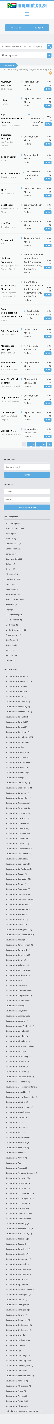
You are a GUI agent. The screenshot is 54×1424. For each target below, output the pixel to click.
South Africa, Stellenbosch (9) (19, 1325)
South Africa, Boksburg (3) (17, 752)
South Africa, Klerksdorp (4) (18, 975)
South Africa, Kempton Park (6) (19, 945)
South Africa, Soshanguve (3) (18, 1294)
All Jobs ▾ (9, 65)
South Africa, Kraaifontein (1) (18, 990)
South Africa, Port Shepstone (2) (20, 1198)
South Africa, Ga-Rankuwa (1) (19, 869)
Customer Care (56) (14, 559)
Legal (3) (9, 609)
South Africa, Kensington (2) (18, 955)
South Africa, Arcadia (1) (16, 686)
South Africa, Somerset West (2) (20, 1289)
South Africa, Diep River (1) (17, 823)
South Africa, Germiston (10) (18, 879)
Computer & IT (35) (14, 543)
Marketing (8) (12, 625)
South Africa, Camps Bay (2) (18, 782)
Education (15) (12, 574)
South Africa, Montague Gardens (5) (22, 1087)
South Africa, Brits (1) (15, 777)
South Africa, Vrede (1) (16, 1391)
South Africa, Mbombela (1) (18, 1041)
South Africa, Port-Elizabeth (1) (19, 1203)
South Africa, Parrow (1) (16, 1158)
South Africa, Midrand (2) (17, 1066)
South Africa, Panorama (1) (18, 1137)
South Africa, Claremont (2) (18, 808)
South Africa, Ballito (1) (16, 696)
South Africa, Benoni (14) (16, 727)
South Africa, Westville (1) (17, 1401)
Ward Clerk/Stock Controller (9, 381)
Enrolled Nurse (8, 430)
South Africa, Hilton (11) (16, 924)
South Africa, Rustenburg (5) (18, 1274)
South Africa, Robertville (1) (18, 1244)
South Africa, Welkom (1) (16, 1396)
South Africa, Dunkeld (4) (17, 838)
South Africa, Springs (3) (16, 1315)
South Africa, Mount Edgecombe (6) (21, 1097)
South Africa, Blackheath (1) (18, 732)
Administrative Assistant (8, 364)
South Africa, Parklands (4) (17, 1142)
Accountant (7, 239)
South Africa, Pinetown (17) (18, 1178)
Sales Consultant (9, 331)
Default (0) (10, 564)
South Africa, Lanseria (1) (17, 1021)
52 (44, 444)
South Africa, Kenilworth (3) (18, 950)
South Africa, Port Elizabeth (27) (20, 1193)
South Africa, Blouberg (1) (17, 742)
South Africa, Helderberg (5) (18, 904)
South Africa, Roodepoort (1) (18, 1259)
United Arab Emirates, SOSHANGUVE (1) (23, 1411)
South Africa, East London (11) (19, 853)
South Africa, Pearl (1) (15, 1163)
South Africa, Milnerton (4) (17, 1071)
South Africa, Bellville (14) (17, 722)
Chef (3, 190)
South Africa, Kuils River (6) (18, 1000)
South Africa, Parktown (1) (17, 1147)
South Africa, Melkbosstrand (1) (20, 1046)
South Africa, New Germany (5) (19, 1107)
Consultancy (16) (13, 554)
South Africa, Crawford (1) (17, 818)
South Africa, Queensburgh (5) (19, 1213)
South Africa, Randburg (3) (17, 1223)
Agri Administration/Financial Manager (13, 118)
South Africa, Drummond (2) (18, 833)
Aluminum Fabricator (6, 83)
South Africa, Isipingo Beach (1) (19, 929)
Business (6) (11, 538)
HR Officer (6, 223)
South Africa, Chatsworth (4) (18, 803)
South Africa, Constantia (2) (18, 813)
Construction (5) (13, 548)
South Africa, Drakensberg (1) (19, 828)
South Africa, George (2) (16, 874)
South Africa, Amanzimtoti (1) (19, 681)
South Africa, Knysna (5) (16, 985)
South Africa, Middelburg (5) (18, 1056)
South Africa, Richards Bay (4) (19, 1233)
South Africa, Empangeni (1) (18, 864)
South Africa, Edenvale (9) (17, 858)
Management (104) (14, 614)
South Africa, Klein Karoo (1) (18, 970)
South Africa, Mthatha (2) (17, 1102)
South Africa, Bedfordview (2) (19, 711)
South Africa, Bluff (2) (15, 747)
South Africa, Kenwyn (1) (16, 960)
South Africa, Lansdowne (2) (18, 1016)
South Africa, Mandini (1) (17, 1036)
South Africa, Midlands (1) (17, 1061)
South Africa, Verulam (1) (17, 1380)
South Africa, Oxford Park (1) (18, 1127)
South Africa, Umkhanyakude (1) (20, 1365)
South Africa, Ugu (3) (15, 1350)
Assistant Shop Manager (8, 287)
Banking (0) (11, 533)
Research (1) (11, 645)
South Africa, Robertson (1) (17, 1239)
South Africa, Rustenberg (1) (18, 1269)
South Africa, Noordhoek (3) (18, 1112)
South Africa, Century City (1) (18, 798)
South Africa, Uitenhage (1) (18, 1355)
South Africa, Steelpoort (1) (18, 1320)
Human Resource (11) (15, 599)
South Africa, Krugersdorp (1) (19, 995)
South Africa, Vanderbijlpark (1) (20, 1375)
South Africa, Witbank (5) (17, 1406)
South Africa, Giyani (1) (16, 884)
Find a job (38, 27)
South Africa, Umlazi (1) (16, 1370)
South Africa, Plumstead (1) (18, 1188)
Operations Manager (7, 136)
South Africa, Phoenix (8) (16, 1168)
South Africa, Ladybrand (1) (18, 1010)
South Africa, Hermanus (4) (18, 909)
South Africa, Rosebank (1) (17, 1264)
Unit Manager (8, 412)
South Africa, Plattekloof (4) (18, 1183)
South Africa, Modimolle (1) (18, 1081)
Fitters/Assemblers (10, 173)
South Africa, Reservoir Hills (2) (19, 1228)
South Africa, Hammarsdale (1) (19, 894)
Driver (4, 100)
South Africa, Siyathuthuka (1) (19, 1284)
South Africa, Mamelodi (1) (17, 1031)
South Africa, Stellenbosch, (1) (19, 1330)
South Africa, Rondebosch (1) (18, 1249)
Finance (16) (11, 584)
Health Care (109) (13, 594)
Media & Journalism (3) (16, 630)
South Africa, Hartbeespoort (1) (19, 899)
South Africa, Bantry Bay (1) (18, 706)
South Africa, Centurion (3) (17, 793)
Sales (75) (10, 650)
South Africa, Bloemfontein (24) (19, 737)
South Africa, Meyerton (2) (17, 1051)
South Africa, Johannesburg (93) (20, 934)
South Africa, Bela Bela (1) (17, 717)
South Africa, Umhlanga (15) (18, 1360)
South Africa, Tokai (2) (15, 1345)
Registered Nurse (10, 397)
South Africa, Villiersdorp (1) (18, 1386)
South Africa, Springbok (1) (18, 1304)
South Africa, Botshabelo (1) (18, 757)
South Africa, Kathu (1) (15, 939)
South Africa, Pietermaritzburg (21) (21, 1173)
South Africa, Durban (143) (17, 843)
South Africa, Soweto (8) (16, 1299)
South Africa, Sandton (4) (17, 1279)
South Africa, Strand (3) (16, 1335)
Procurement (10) (13, 635)
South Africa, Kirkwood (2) (17, 965)
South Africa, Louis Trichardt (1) (20, 1026)
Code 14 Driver (8, 156)
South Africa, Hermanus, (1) (18, 914)
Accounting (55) (12, 523)
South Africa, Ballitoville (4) (18, 701)
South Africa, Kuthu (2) (15, 1005)
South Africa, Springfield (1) (18, 1310)
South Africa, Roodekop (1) (17, 1254)
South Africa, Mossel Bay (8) (18, 1092)
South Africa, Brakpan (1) (17, 767)
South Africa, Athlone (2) (16, 691)
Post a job (16, 27)
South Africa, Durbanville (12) (19, 848)
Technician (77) (12, 660)
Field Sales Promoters (6, 260)
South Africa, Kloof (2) (15, 980)
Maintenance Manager (7, 347)
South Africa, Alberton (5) (17, 676)
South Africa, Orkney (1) (16, 1117)
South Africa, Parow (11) (16, 1152)
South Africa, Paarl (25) (16, 1132)
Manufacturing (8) (14, 619)
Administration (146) (15, 528)
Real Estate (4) (12, 640)
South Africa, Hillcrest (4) (17, 919)
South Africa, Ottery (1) (16, 1122)
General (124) (12, 589)
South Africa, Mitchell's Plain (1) (20, 1076)
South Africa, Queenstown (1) (18, 1218)
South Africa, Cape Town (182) (19, 788)
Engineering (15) (13, 579)
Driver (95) (10, 569)
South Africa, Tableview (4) (18, 1340)
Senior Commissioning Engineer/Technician (11, 313)
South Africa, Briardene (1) (17, 772)
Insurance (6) (11, 604)
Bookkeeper (7, 204)
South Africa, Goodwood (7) (18, 889)
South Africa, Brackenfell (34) (18, 762)
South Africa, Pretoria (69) (17, 1208)
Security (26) (11, 655)
